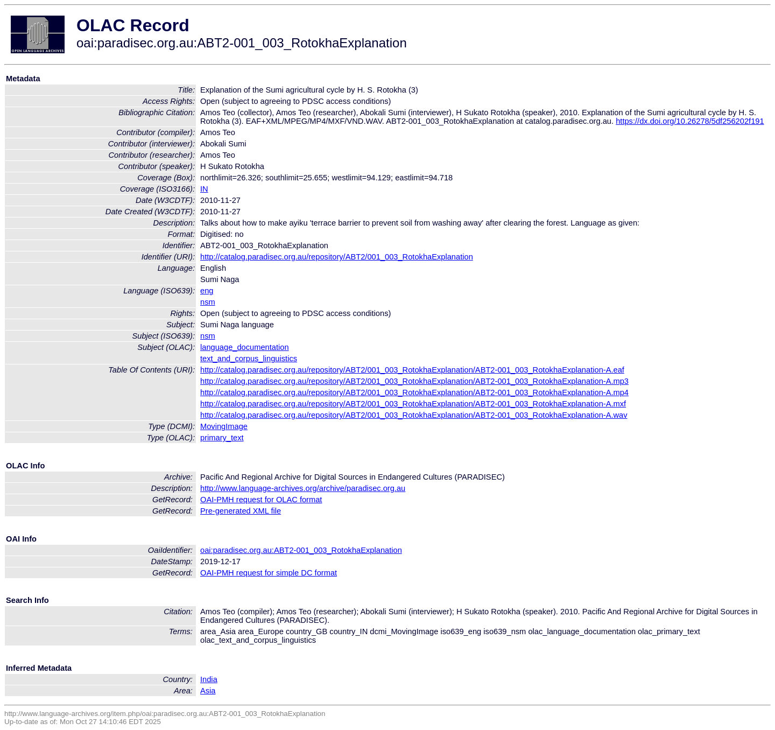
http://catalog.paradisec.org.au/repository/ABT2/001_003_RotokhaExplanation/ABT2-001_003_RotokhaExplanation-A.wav (414, 415)
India (208, 679)
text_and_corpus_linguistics (248, 358)
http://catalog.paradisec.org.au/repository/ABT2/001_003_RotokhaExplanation (336, 256)
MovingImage (224, 426)
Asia (208, 690)
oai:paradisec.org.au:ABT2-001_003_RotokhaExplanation (301, 550)
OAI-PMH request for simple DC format (268, 572)
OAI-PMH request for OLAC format (261, 499)
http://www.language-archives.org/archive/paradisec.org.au (302, 488)
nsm (207, 302)
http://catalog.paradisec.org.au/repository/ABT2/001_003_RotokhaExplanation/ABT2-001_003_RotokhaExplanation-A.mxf (413, 403)
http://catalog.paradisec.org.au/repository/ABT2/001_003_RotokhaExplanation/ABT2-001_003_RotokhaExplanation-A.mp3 (414, 381)
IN (204, 189)
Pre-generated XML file (240, 511)
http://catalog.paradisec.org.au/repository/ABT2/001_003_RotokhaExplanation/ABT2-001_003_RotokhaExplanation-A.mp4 (414, 392)
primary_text (222, 437)
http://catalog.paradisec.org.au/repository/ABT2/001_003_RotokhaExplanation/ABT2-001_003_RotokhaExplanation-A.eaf (412, 370)
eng (206, 290)
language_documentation (244, 347)
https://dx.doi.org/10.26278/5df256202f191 (690, 121)
